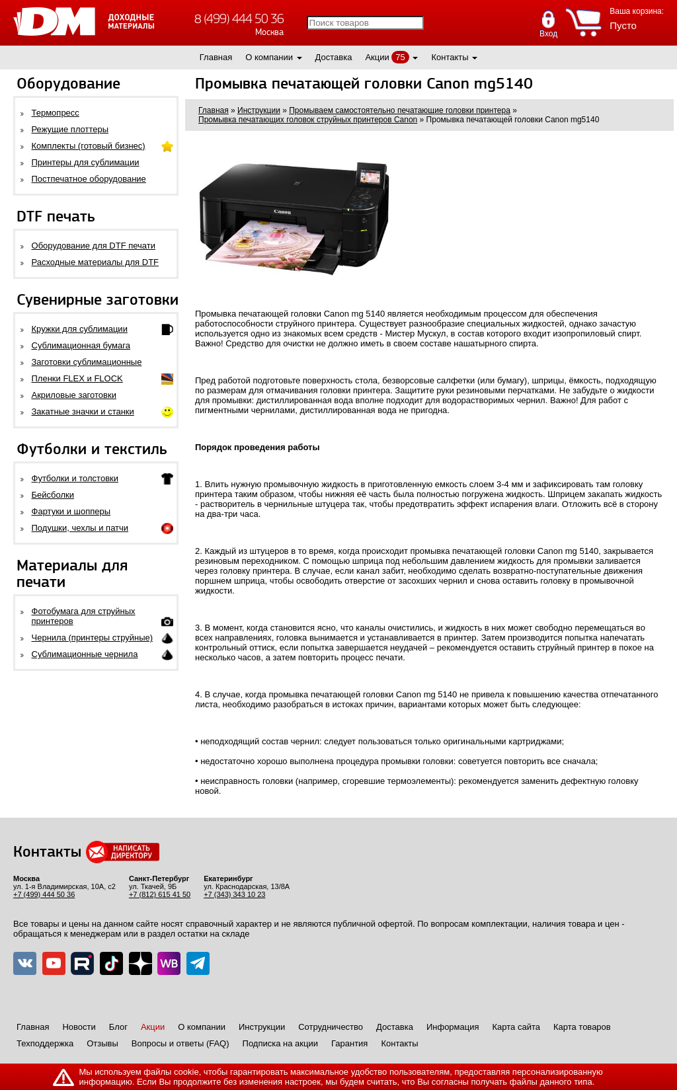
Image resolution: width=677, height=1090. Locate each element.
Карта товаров (582, 1027)
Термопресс (55, 113)
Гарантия (349, 1043)
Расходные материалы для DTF (95, 262)
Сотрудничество (330, 1027)
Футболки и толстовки (75, 478)
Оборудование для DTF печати (94, 246)
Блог (118, 1027)
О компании (269, 57)
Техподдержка (45, 1043)
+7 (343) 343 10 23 (234, 894)
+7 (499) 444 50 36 (44, 894)
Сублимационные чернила (85, 654)
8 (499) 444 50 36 (239, 18)
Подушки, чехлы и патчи (80, 528)
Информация (452, 1027)
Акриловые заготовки (74, 395)
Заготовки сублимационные (87, 362)
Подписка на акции (280, 1043)
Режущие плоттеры (70, 129)
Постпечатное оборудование (89, 179)
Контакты (449, 57)
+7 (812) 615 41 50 (159, 894)
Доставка (333, 57)
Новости (78, 1027)
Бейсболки (53, 495)
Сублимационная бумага (81, 345)
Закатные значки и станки (83, 411)
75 (400, 57)
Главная (216, 57)
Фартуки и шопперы (71, 511)
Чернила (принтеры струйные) (92, 637)
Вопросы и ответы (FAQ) (180, 1043)
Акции (377, 57)
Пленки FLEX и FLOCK (77, 378)
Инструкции (262, 1027)
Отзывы (102, 1043)
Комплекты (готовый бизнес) (88, 146)
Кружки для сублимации (80, 329)
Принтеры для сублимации (85, 162)
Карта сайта (516, 1027)
